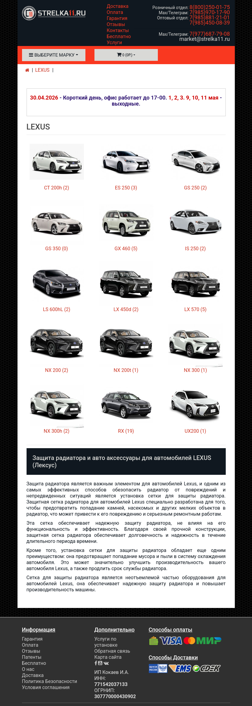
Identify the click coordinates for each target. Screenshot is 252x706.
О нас (28, 669)
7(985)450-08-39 (210, 22)
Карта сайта (108, 657)
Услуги (114, 42)
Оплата (115, 12)
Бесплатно (119, 36)
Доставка (118, 6)
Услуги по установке (106, 642)
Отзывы (116, 24)
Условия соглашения (46, 687)
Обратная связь (112, 651)
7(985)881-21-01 (210, 17)
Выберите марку (52, 55)
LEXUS (42, 70)
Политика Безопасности (49, 681)
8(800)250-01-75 (210, 7)
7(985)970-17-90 (210, 12)
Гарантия (117, 18)
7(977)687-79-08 (210, 34)
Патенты (32, 657)
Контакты (118, 30)
